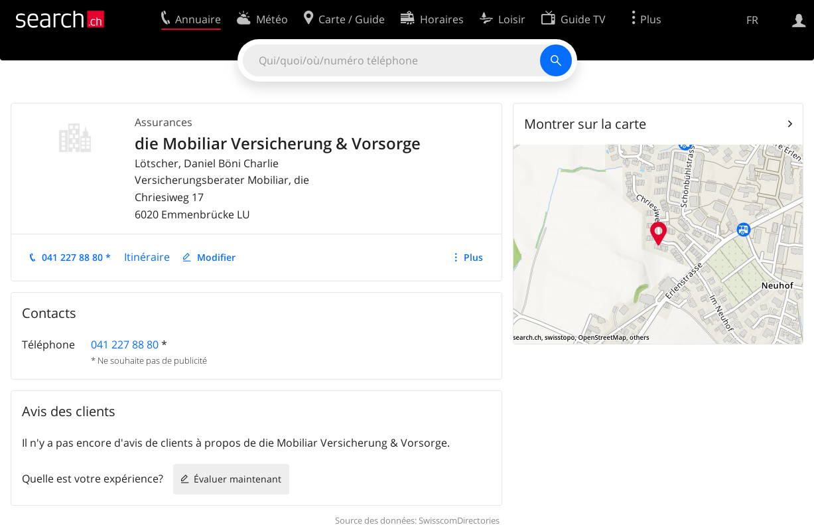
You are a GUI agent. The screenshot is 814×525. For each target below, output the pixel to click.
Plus (473, 257)
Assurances (163, 122)
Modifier (216, 257)
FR (752, 20)
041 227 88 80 (125, 344)
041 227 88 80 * (76, 257)
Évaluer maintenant (237, 479)
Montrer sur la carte (585, 124)
